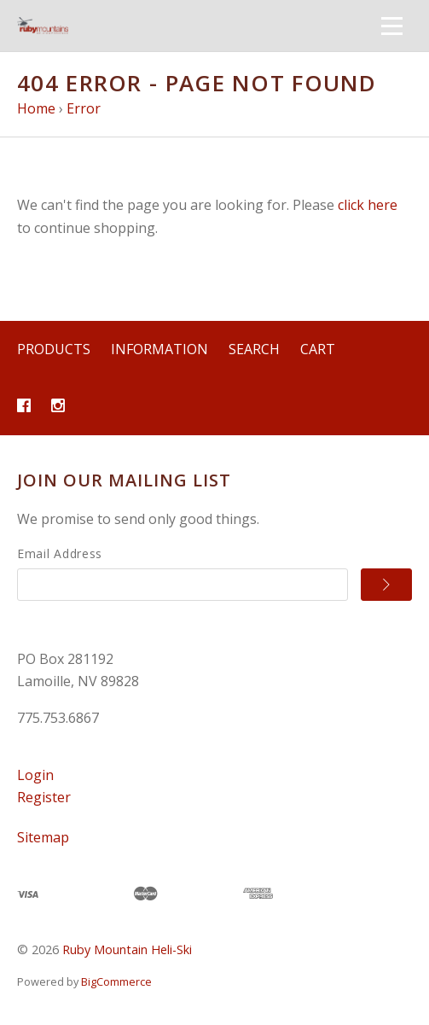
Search (254, 349)
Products (53, 349)
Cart (317, 349)
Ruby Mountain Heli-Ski (127, 949)
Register (44, 797)
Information (159, 349)
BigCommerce (116, 981)
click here (367, 204)
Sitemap (43, 837)
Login (35, 775)
